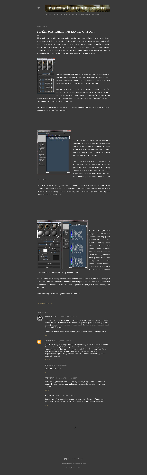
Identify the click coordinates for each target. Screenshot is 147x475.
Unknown (49, 341)
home (48, 14)
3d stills (64, 14)
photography (91, 14)
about (55, 14)
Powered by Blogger (73, 458)
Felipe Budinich (51, 316)
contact (105, 14)
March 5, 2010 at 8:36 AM (65, 395)
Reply (47, 335)
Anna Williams (80, 464)
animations (77, 14)
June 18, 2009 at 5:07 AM (58, 365)
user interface (47, 303)
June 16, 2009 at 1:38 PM (63, 341)
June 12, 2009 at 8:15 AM (68, 317)
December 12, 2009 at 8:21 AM (67, 378)
